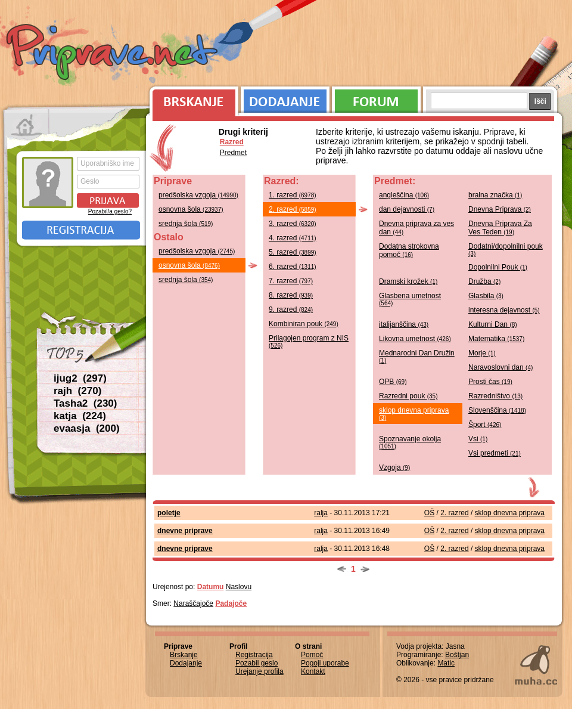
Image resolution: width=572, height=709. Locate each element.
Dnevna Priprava (499, 209)
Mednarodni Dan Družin (417, 356)
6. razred (292, 266)
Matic (446, 663)
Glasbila (485, 296)
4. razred (292, 238)
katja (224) (80, 416)
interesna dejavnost (504, 310)
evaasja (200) (87, 428)
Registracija (81, 230)
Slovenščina (497, 410)
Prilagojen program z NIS (309, 341)
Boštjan (457, 655)
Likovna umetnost (415, 339)
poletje (169, 513)
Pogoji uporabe (325, 663)
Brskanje (192, 98)
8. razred (291, 295)
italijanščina (403, 324)
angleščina (404, 195)
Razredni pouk (408, 396)
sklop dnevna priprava (414, 413)
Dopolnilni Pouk (497, 267)
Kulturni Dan (492, 324)
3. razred (292, 223)
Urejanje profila (259, 671)
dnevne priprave (185, 531)
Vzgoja (394, 467)
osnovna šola (190, 209)
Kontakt (313, 671)
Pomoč (312, 655)
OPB (392, 381)
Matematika (496, 339)
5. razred (292, 252)
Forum (376, 98)
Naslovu (238, 587)
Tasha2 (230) (85, 403)
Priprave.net (113, 53)
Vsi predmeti (494, 453)
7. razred (291, 281)
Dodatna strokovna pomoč (409, 250)
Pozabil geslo (256, 663)
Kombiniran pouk (303, 324)
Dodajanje (285, 98)
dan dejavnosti (406, 209)
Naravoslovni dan (500, 367)
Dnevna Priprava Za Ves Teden (500, 227)
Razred (232, 142)
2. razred (292, 209)
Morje (482, 353)
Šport (484, 424)
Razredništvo (495, 396)
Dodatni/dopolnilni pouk (505, 249)
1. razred (292, 195)
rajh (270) (77, 391)
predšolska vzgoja (198, 195)
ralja (321, 513)
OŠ (429, 513)
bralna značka (495, 195)
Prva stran (26, 125)
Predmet (233, 152)
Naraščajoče (193, 603)
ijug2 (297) (80, 378)
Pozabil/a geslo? (110, 211)
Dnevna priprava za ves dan (416, 227)
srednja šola (185, 223)
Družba (484, 281)
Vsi (477, 439)
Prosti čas (490, 381)
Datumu (210, 587)
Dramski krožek (408, 281)
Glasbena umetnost (410, 299)
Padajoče (231, 603)
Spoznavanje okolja (410, 442)
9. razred (291, 309)
